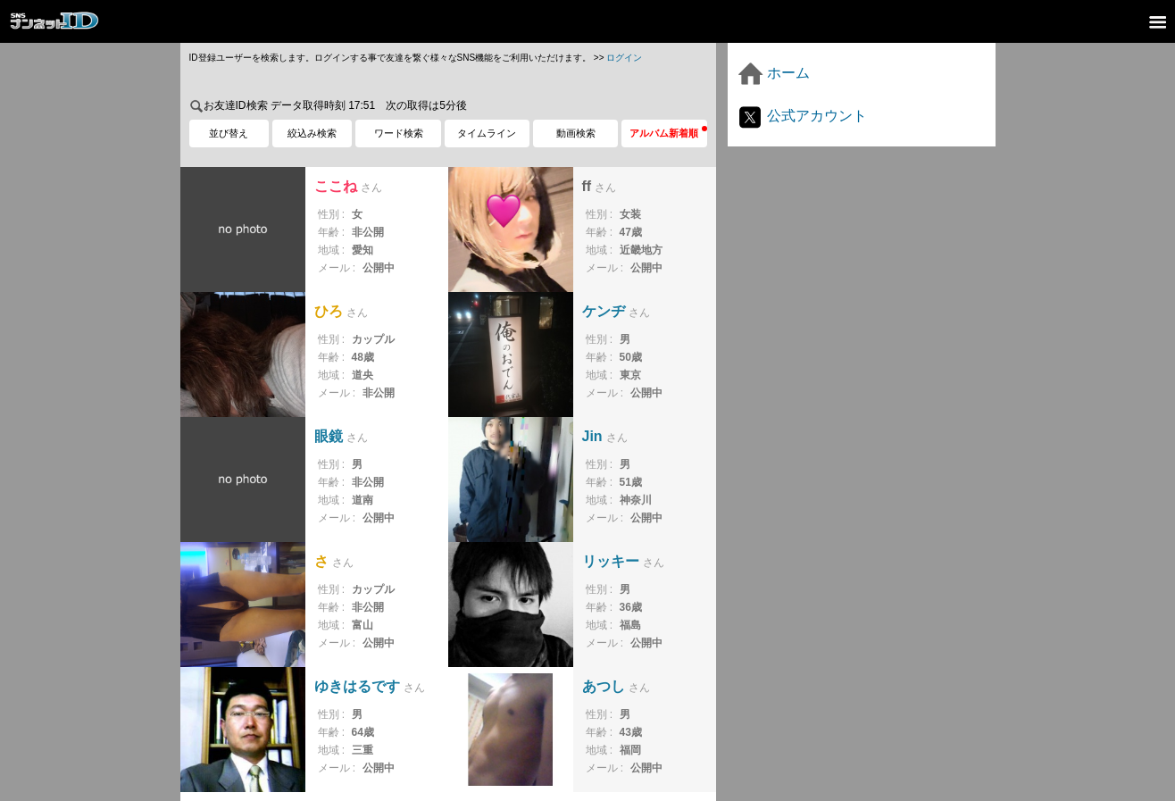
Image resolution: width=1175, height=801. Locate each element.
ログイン (624, 58)
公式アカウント (802, 115)
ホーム (773, 72)
